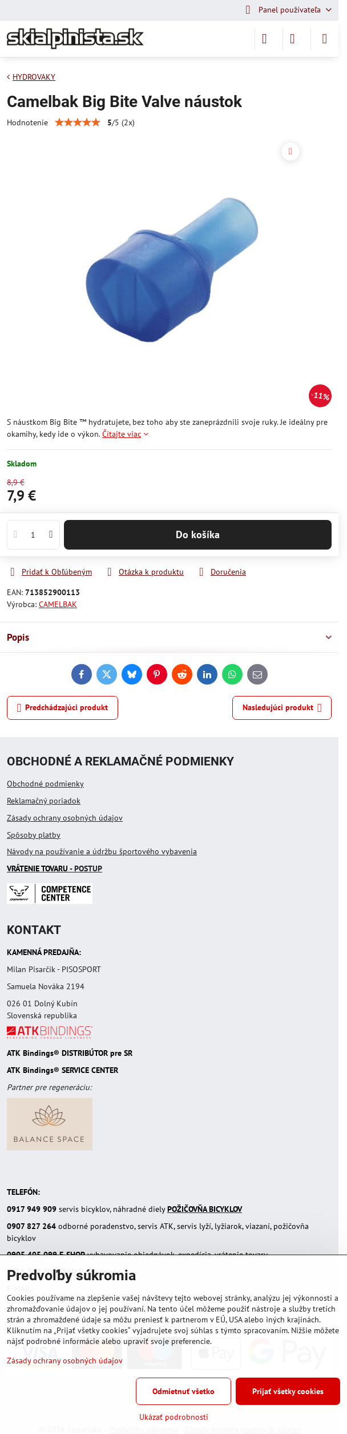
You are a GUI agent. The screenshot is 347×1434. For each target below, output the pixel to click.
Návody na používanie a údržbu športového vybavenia (102, 851)
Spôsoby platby (33, 835)
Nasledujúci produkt (282, 708)
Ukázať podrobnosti (173, 1417)
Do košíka (198, 534)
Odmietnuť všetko (183, 1391)
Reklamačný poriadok (43, 801)
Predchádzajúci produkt (62, 708)
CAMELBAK (58, 604)
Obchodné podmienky (45, 784)
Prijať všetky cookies (288, 1391)
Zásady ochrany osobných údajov (65, 818)
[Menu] (324, 38)
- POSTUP (54, 868)
